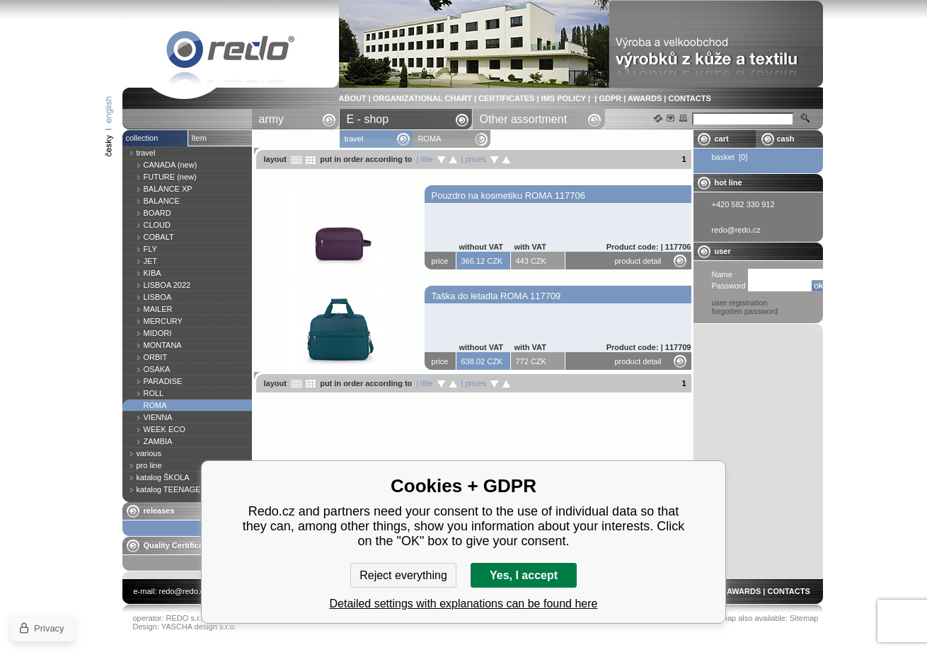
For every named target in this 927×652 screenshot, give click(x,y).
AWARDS (645, 98)
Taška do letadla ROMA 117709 (496, 296)
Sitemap (804, 618)
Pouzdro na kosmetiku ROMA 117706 (509, 195)
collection (142, 138)
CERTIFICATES (506, 98)
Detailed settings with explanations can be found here (464, 604)
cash (786, 138)
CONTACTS (689, 98)
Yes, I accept (524, 575)
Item (199, 138)
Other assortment (524, 119)
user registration (740, 302)
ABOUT (353, 98)
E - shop (368, 119)
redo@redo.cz (183, 591)
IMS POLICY (563, 98)
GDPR (610, 98)
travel (354, 138)
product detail (638, 261)
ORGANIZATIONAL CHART (422, 98)
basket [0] (730, 157)
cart (722, 138)
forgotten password (745, 311)
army (271, 119)
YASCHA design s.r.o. (198, 626)
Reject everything (403, 575)
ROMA (230, 52)
